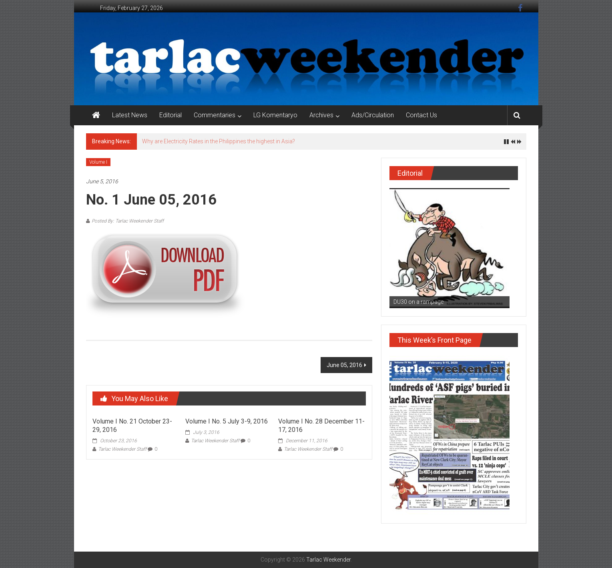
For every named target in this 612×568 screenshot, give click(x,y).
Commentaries (214, 115)
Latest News (129, 115)
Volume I (98, 162)
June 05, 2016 (344, 365)
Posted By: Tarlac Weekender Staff (128, 221)
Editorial (170, 115)
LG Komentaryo (275, 115)
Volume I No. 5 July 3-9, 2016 (226, 421)
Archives (321, 115)
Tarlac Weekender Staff (122, 449)
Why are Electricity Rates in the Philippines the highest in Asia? (218, 141)
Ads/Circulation (372, 115)
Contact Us (421, 115)
